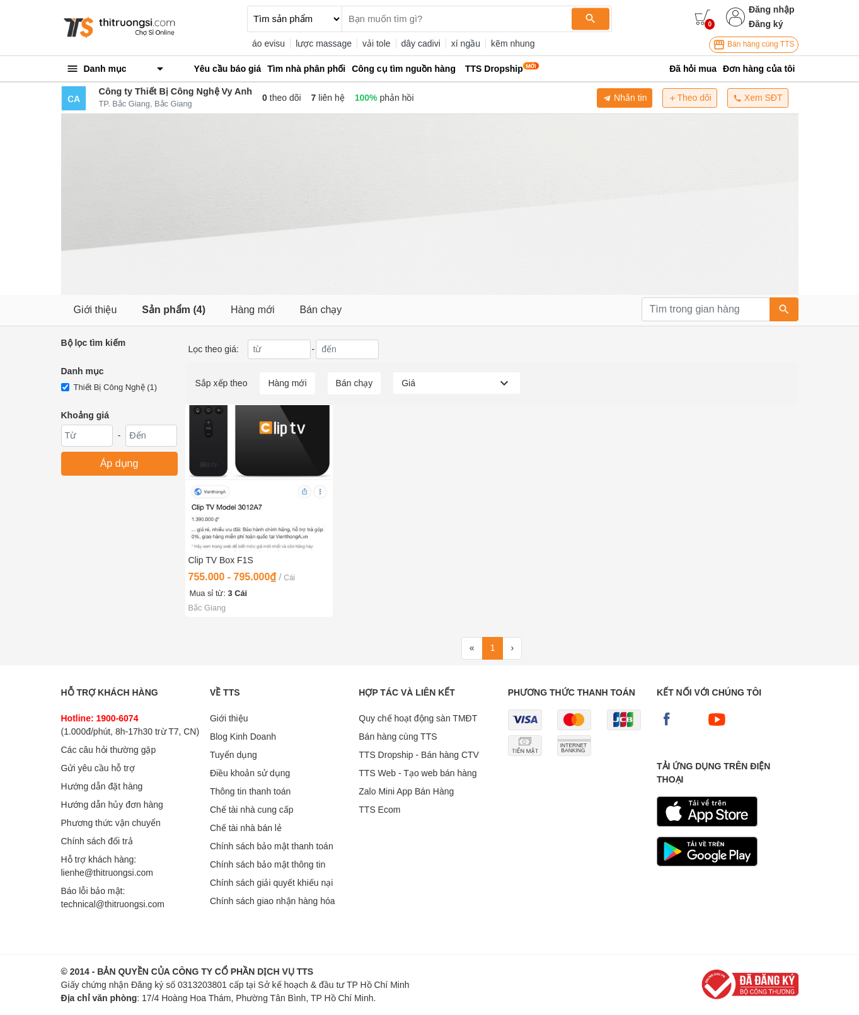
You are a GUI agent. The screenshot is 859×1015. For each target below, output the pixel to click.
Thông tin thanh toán (250, 791)
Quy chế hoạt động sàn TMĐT (418, 718)
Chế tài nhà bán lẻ (246, 828)
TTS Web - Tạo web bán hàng (417, 773)
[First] (472, 648)
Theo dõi (689, 98)
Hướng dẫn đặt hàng (102, 786)
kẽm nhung (512, 43)
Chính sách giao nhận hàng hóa (272, 901)
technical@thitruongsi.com (112, 904)
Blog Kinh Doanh (243, 736)
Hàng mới (253, 309)
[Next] (512, 648)
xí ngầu (465, 43)
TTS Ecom (379, 810)
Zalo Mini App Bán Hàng (406, 791)
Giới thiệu (95, 309)
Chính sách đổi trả (97, 841)
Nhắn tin (624, 98)
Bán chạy (321, 309)
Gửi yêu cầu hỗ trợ (98, 768)
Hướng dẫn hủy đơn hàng (112, 805)
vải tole (376, 43)
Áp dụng (119, 463)
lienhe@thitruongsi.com (107, 873)
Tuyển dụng (233, 755)
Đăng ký (766, 24)
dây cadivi (421, 43)
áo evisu (268, 43)
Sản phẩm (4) (173, 309)
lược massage (324, 43)
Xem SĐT (758, 98)
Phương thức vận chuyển (111, 823)
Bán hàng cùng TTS (754, 44)
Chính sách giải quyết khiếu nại (271, 883)
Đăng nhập (772, 9)
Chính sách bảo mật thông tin (267, 864)
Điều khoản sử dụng (250, 773)
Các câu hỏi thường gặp (108, 750)
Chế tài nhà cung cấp (252, 810)
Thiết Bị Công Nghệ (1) (116, 387)
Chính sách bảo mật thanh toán (271, 846)
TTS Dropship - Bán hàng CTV (419, 755)
